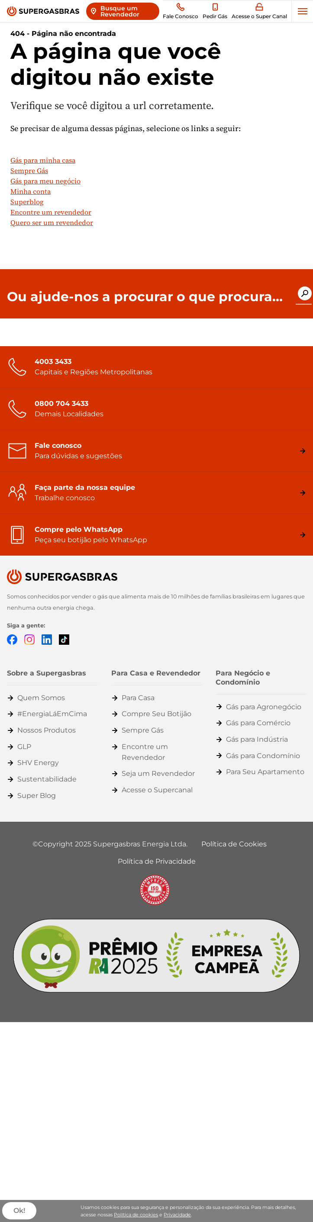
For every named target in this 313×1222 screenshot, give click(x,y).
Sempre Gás (29, 170)
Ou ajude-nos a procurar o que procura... (145, 297)
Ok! (19, 1211)
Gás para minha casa (42, 160)
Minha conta (30, 191)
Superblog (27, 201)
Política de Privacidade (157, 861)
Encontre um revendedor (50, 212)
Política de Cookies (234, 844)
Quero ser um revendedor (51, 222)
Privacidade (177, 1215)
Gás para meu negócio (45, 181)
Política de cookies (136, 1215)
